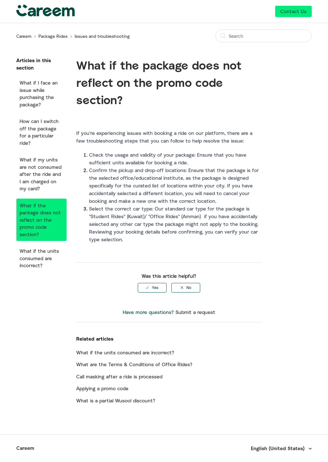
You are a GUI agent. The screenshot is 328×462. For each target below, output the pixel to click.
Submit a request (195, 312)
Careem (23, 36)
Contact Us (293, 11)
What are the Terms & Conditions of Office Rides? (134, 364)
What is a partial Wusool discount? (115, 400)
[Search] (264, 35)
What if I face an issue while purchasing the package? (39, 93)
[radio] (152, 288)
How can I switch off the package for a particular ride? (39, 132)
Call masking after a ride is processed (119, 376)
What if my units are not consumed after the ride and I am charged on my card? (41, 174)
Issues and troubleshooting (102, 36)
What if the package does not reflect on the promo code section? (40, 219)
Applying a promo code (102, 388)
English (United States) (278, 448)
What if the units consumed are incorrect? (39, 258)
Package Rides (53, 36)
